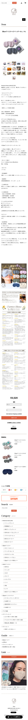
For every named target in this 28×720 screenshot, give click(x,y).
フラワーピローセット (10, 535)
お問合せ (5, 642)
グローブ (7, 576)
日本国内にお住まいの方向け (14, 422)
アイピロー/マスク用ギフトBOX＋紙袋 (14, 619)
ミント (6, 582)
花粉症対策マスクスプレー (11, 604)
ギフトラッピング (7, 614)
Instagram (14, 657)
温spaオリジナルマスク (8, 595)
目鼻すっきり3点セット (10, 629)
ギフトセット (6, 626)
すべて (4, 489)
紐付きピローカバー (9, 538)
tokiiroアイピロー (7, 564)
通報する (14, 426)
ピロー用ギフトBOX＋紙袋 (11, 616)
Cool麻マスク (8, 607)
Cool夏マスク (8, 601)
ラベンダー (7, 569)
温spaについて (6, 640)
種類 (14, 402)
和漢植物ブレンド (9, 526)
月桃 (6, 585)
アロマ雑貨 (5, 611)
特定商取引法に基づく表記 (9, 646)
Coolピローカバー (9, 541)
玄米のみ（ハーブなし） (10, 557)
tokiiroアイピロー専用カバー (11, 591)
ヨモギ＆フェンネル (9, 554)
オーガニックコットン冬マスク (12, 598)
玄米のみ (7, 566)
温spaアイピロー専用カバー (11, 560)
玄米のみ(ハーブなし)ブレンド (12, 532)
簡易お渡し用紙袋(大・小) (11, 623)
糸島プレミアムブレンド (10, 529)
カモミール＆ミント (9, 548)
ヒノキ (6, 588)
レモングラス (8, 579)
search (14, 2)
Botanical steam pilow (8, 520)
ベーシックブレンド (9, 523)
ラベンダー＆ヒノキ (9, 551)
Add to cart (14, 417)
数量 (14, 407)
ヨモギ (6, 573)
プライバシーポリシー (8, 644)
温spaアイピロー (7, 545)
